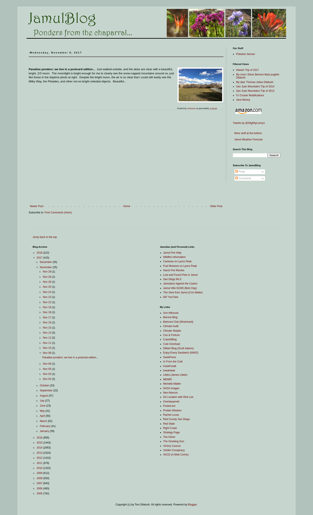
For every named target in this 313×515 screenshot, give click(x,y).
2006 (40, 488)
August (44, 395)
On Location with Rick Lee (178, 397)
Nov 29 (47, 271)
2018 (40, 252)
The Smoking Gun (173, 441)
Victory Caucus (172, 445)
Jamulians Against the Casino (180, 283)
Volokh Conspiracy (174, 450)
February (45, 426)
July (42, 400)
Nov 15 (47, 327)
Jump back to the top (45, 237)
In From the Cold (173, 361)
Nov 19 (47, 307)
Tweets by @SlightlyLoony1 (249, 123)
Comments (243, 178)
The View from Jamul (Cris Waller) (183, 292)
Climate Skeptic (172, 330)
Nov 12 (47, 337)
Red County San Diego (176, 419)
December (46, 262)
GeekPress (169, 357)
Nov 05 (47, 368)
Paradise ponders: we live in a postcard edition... (70, 357)
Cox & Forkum (171, 335)
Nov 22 (47, 302)
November (46, 267)
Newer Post (36, 206)
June (43, 405)
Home (126, 206)
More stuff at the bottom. (248, 133)
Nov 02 (47, 378)
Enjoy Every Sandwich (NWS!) (180, 352)
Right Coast (170, 428)
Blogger (192, 504)
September (46, 390)
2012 (40, 457)
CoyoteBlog (170, 339)
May (42, 410)
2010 (40, 468)
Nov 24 (47, 292)
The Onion (169, 437)
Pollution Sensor (245, 54)
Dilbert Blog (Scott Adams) (178, 348)
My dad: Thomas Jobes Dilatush (254, 82)
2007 (40, 483)
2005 (40, 493)
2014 (40, 447)
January (45, 431)
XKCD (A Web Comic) (176, 454)
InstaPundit (169, 366)
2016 (40, 437)
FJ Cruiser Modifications (250, 95)
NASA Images (171, 388)
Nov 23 (47, 297)
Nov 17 (47, 317)
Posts (240, 171)
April (43, 415)
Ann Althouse (171, 312)
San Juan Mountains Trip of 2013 (255, 90)
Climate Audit (171, 326)
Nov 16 (47, 322)
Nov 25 (47, 286)
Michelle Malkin (172, 383)
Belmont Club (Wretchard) (178, 321)
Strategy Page (171, 432)
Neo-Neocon (170, 392)
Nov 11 (47, 342)
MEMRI (167, 379)
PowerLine (169, 405)
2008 (40, 478)
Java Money (243, 99)
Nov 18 (47, 312)
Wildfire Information (174, 257)
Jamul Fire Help (172, 252)
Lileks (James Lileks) (175, 374)
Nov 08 (47, 352)
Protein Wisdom (172, 410)
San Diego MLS (172, 279)
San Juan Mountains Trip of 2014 (255, 86)
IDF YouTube (170, 297)
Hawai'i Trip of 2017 (247, 69)
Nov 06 (47, 363)
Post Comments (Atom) (58, 212)
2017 (40, 257)
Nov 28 (47, 276)
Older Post (216, 206)
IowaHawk (169, 370)
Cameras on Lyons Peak (177, 261)
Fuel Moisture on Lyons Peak (180, 265)
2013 (40, 452)
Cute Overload (171, 344)
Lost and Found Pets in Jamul (180, 274)
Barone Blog (170, 317)
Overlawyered (171, 401)
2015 (40, 442)
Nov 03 (47, 373)
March (44, 421)
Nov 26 (47, 281)
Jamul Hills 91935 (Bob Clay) (180, 288)
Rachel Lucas (171, 414)
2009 (40, 473)
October (45, 385)
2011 (40, 463)
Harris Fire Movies (173, 270)
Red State (169, 423)
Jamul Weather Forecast (248, 139)
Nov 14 (47, 332)
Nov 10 (47, 347)
